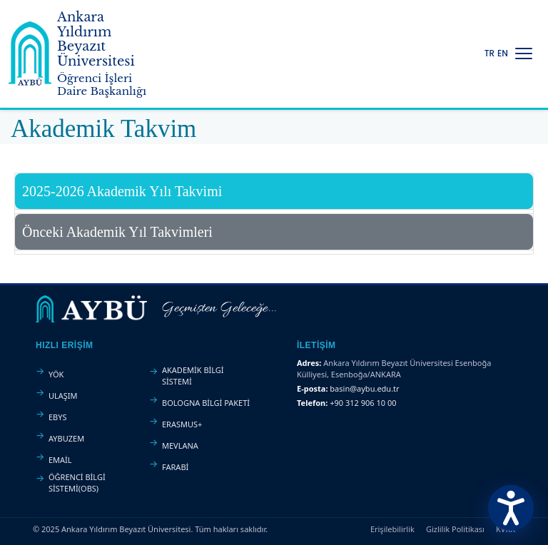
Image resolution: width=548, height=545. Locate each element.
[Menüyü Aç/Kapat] (523, 53)
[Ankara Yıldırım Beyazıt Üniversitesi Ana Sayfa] (83, 54)
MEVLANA (180, 445)
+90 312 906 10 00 (363, 402)
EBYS (58, 417)
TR (489, 53)
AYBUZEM (66, 438)
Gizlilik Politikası (455, 529)
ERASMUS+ (182, 424)
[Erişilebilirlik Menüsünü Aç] (511, 508)
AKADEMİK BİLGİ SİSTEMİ (193, 376)
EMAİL (60, 459)
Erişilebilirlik (392, 529)
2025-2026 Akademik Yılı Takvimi (122, 191)
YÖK (56, 374)
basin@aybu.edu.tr (364, 388)
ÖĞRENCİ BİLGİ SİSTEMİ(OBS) (77, 483)
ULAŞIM (63, 395)
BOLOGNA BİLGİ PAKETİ (206, 402)
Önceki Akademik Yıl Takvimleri (117, 232)
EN (502, 53)
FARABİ (175, 467)
